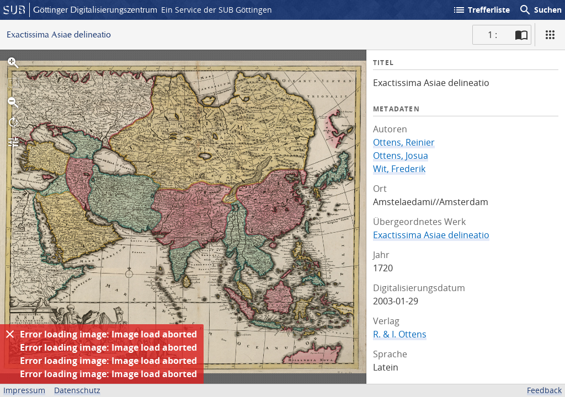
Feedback (544, 390)
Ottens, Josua (400, 155)
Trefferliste (481, 10)
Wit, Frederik (399, 169)
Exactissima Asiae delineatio (431, 235)
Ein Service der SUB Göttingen (216, 9)
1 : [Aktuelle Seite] (492, 35)
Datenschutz (77, 390)
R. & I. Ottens (400, 334)
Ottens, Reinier (404, 142)
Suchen (540, 10)
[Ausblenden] (10, 334)
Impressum (24, 390)
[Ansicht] (550, 34)
